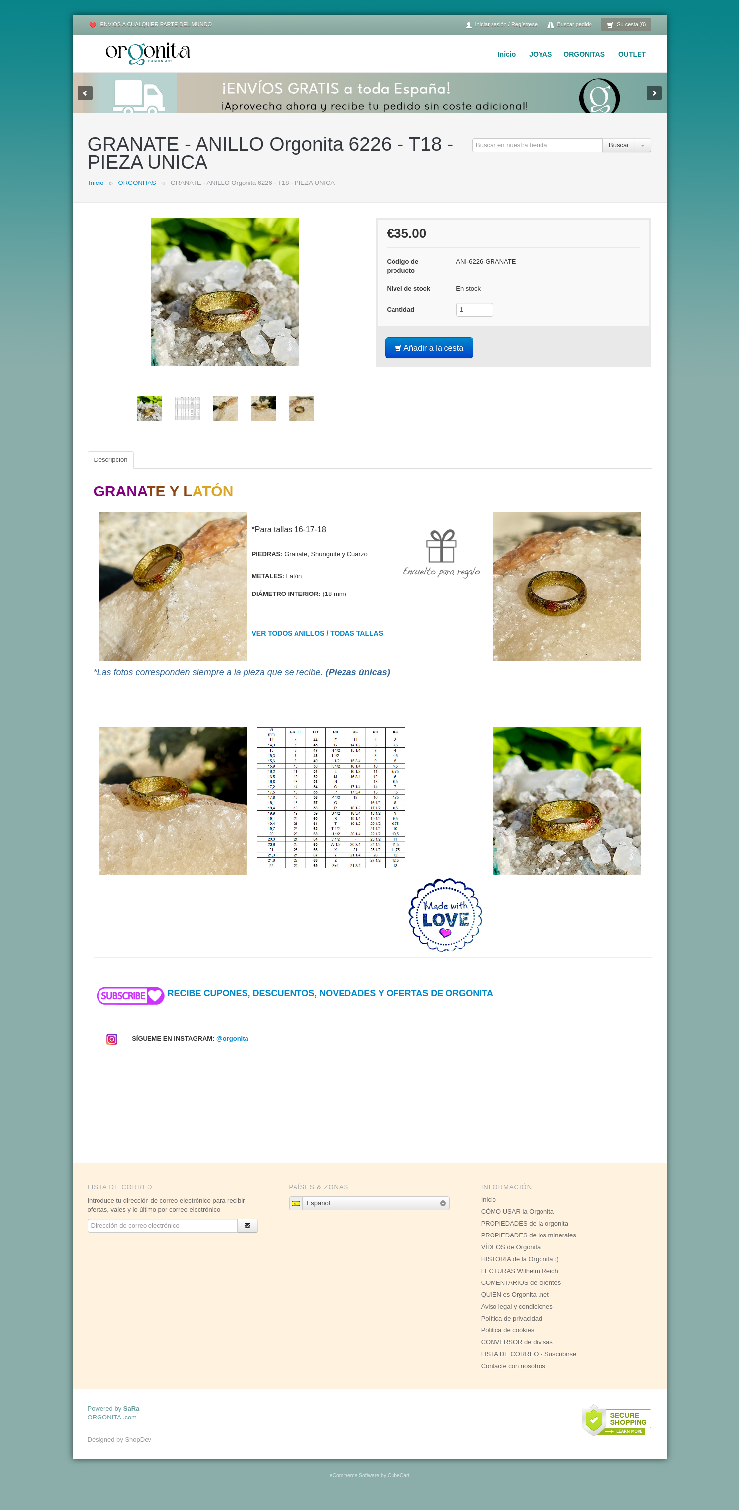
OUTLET (632, 54)
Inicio (507, 54)
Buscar (619, 155)
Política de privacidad (511, 1328)
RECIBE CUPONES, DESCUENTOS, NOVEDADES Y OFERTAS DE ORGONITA (293, 1003)
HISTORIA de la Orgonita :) (520, 1269)
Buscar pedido (569, 25)
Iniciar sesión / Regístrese (501, 25)
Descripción (111, 469)
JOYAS (540, 54)
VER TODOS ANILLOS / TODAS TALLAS (318, 643)
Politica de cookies (508, 1340)
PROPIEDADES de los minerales (528, 1245)
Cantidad (401, 319)
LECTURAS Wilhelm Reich (519, 1280)
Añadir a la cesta (429, 357)
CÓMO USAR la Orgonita (517, 1221)
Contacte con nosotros (513, 1375)
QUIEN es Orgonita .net (515, 1304)
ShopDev (138, 1449)
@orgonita (232, 1048)
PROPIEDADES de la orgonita (524, 1233)
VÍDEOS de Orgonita (511, 1257)
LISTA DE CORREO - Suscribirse (529, 1364)
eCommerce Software (354, 1485)
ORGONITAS (584, 54)
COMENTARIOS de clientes (521, 1292)
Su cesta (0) (626, 25)
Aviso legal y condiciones (517, 1316)
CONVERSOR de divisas (517, 1352)
